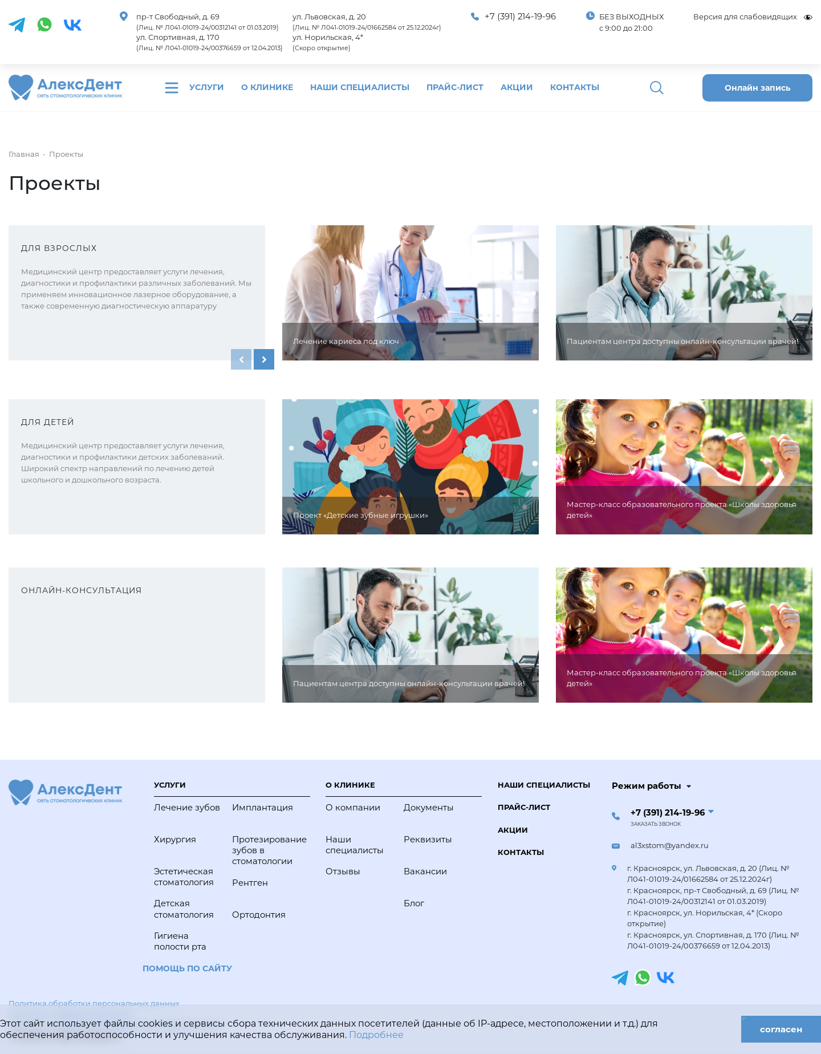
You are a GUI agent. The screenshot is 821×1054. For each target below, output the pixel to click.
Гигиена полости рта (180, 941)
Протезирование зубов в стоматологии (268, 850)
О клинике (267, 87)
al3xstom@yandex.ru (670, 845)
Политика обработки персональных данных (94, 1003)
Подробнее (376, 1034)
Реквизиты (428, 839)
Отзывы (343, 871)
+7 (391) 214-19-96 (520, 16)
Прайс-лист (454, 87)
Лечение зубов (187, 807)
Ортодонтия (259, 915)
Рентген (250, 883)
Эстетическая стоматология (184, 876)
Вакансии (425, 871)
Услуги (206, 87)
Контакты (574, 87)
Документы (429, 807)
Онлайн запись (757, 88)
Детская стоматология (184, 908)
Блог (414, 903)
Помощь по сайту (187, 968)
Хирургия (175, 839)
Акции (517, 87)
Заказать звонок (656, 824)
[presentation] (241, 359)
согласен (781, 1029)
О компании (353, 807)
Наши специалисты (359, 87)
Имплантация (262, 807)
